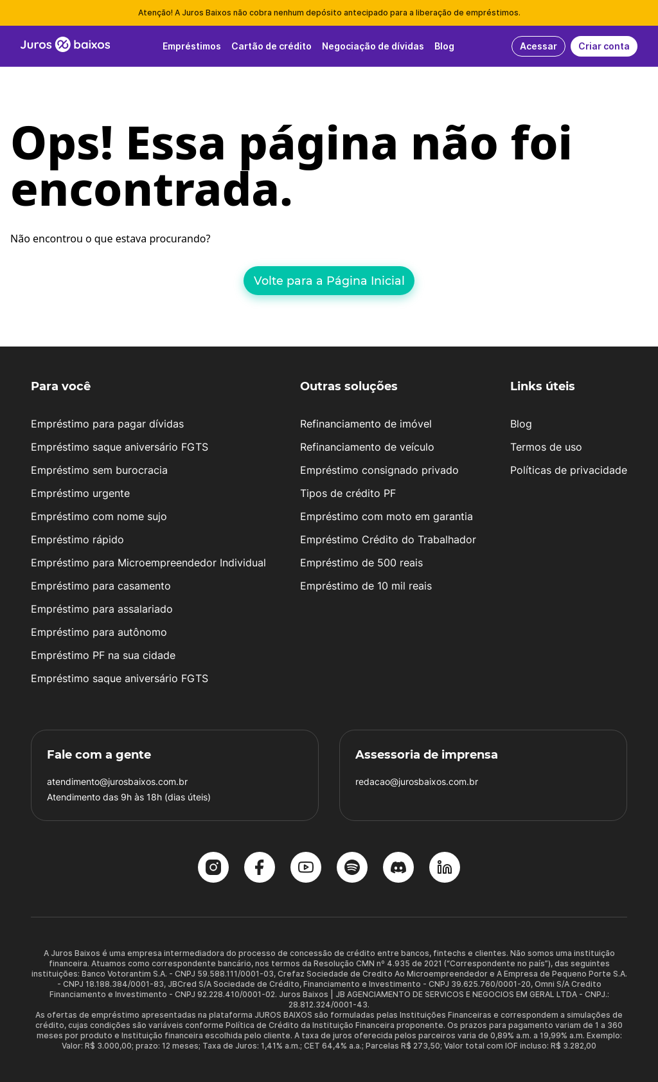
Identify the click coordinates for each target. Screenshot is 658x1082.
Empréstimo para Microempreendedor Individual (148, 562)
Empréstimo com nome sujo (99, 516)
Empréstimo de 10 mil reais (366, 585)
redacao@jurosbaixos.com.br (416, 781)
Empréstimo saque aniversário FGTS (119, 446)
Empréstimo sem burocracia (99, 470)
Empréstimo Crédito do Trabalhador (388, 539)
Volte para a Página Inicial (329, 280)
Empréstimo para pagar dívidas (107, 423)
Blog (521, 423)
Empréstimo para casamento (101, 585)
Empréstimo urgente (80, 493)
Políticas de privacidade (568, 470)
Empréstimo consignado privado (379, 470)
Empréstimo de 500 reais (361, 562)
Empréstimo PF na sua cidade (103, 655)
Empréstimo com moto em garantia (386, 516)
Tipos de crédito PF (348, 493)
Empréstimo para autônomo (99, 632)
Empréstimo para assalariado (102, 608)
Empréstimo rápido (77, 539)
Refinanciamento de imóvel (366, 423)
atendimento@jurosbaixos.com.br (117, 781)
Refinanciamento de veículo (367, 446)
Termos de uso (546, 446)
